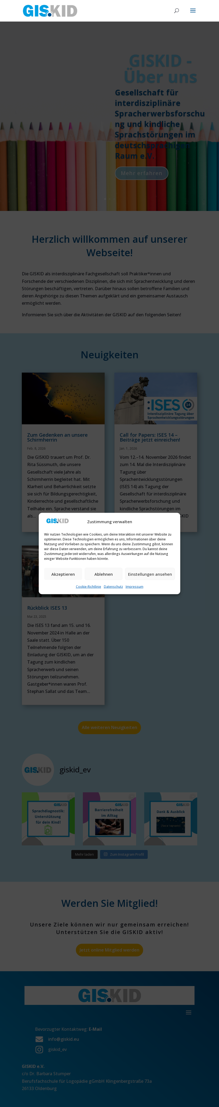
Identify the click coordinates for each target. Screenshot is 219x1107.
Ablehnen (103, 574)
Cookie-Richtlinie (88, 586)
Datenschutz (113, 586)
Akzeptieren (63, 574)
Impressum (134, 586)
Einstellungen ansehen (150, 574)
